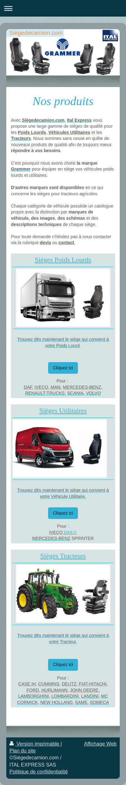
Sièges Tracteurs (63, 556)
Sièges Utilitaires (63, 410)
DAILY (69, 532)
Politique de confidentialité (38, 771)
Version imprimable (35, 744)
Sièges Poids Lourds (63, 260)
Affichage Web (100, 744)
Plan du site (22, 750)
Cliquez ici (63, 367)
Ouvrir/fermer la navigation (63, 8)
